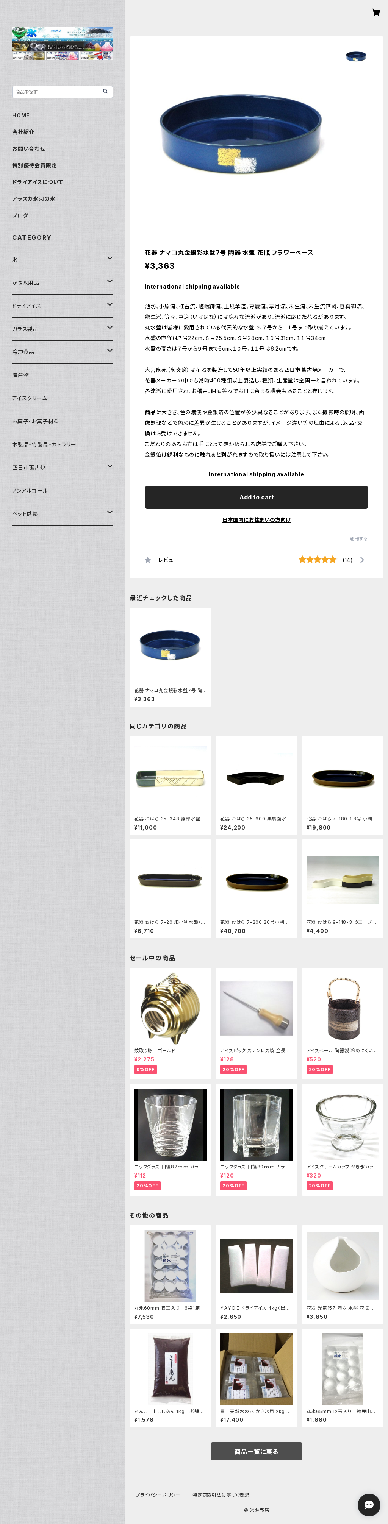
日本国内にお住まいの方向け (256, 519)
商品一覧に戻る (256, 1451)
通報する (359, 538)
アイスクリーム (29, 398)
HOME (21, 115)
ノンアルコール (30, 490)
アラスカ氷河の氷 (33, 198)
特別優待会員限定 (34, 165)
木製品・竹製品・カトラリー (44, 444)
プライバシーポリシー (158, 1495)
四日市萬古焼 (29, 467)
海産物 (20, 375)
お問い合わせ (28, 148)
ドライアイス (26, 306)
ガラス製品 (25, 329)
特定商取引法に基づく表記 (220, 1495)
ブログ (20, 215)
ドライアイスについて (37, 182)
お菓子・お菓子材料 (35, 421)
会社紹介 (23, 132)
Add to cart (256, 497)
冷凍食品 (23, 352)
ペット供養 (25, 513)
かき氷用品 (25, 282)
